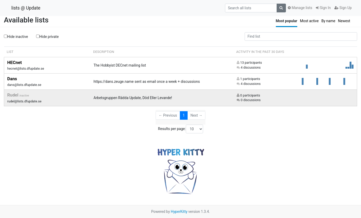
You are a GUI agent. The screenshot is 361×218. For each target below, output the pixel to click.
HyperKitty (179, 211)
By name (328, 21)
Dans (12, 78)
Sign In (323, 8)
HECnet (14, 62)
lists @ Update (25, 8)
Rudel (13, 95)
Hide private (47, 36)
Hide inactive (16, 37)
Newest (344, 21)
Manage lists (300, 8)
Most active (309, 21)
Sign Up (343, 8)
